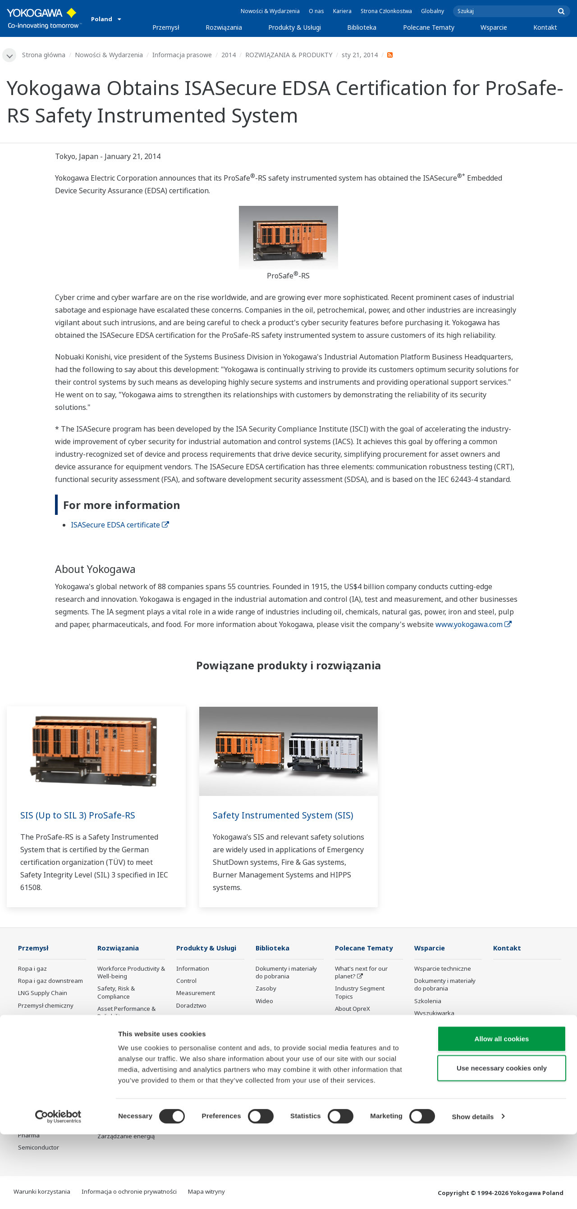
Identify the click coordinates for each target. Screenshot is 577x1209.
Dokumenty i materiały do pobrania (286, 973)
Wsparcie (494, 27)
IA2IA (342, 1034)
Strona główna (44, 54)
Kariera (342, 11)
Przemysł (165, 27)
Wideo (264, 1001)
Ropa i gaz (32, 969)
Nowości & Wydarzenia (270, 11)
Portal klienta (432, 1034)
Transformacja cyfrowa (367, 1046)
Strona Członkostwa (386, 11)
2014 (229, 54)
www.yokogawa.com (473, 624)
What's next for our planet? (361, 973)
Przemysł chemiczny (45, 1006)
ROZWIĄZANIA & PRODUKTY (289, 54)
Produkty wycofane (440, 1046)
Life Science (192, 1050)
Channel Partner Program (437, 1062)
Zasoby (266, 989)
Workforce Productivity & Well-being (131, 973)
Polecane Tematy (428, 27)
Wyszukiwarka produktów (434, 1017)
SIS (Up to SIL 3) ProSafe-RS (78, 815)
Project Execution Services (199, 1022)
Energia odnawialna (45, 1031)
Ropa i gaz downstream (50, 981)
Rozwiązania (224, 27)
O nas (316, 11)
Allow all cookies (502, 1113)
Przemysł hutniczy (43, 1079)
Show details (473, 1191)
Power (27, 1018)
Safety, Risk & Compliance (116, 993)
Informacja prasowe (182, 54)
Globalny (432, 11)
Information (192, 969)
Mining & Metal (38, 1043)
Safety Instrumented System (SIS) (285, 815)
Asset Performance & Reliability (126, 1013)
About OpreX (352, 1009)
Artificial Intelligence (362, 1058)
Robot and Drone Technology (358, 1074)
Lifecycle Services (200, 1038)
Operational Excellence (128, 1029)
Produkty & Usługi (294, 27)
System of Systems (361, 1022)
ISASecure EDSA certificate (120, 525)
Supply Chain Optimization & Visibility (129, 1073)
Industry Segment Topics (360, 993)
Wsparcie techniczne (442, 969)
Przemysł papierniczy (47, 1067)
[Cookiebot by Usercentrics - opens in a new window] (58, 1191)
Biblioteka (361, 27)
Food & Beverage (41, 1055)
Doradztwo (191, 1006)
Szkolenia (427, 1001)
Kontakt (545, 27)
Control (186, 981)
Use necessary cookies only (502, 1143)
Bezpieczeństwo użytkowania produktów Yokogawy (209, 1070)
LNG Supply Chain (42, 994)
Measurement (195, 994)
